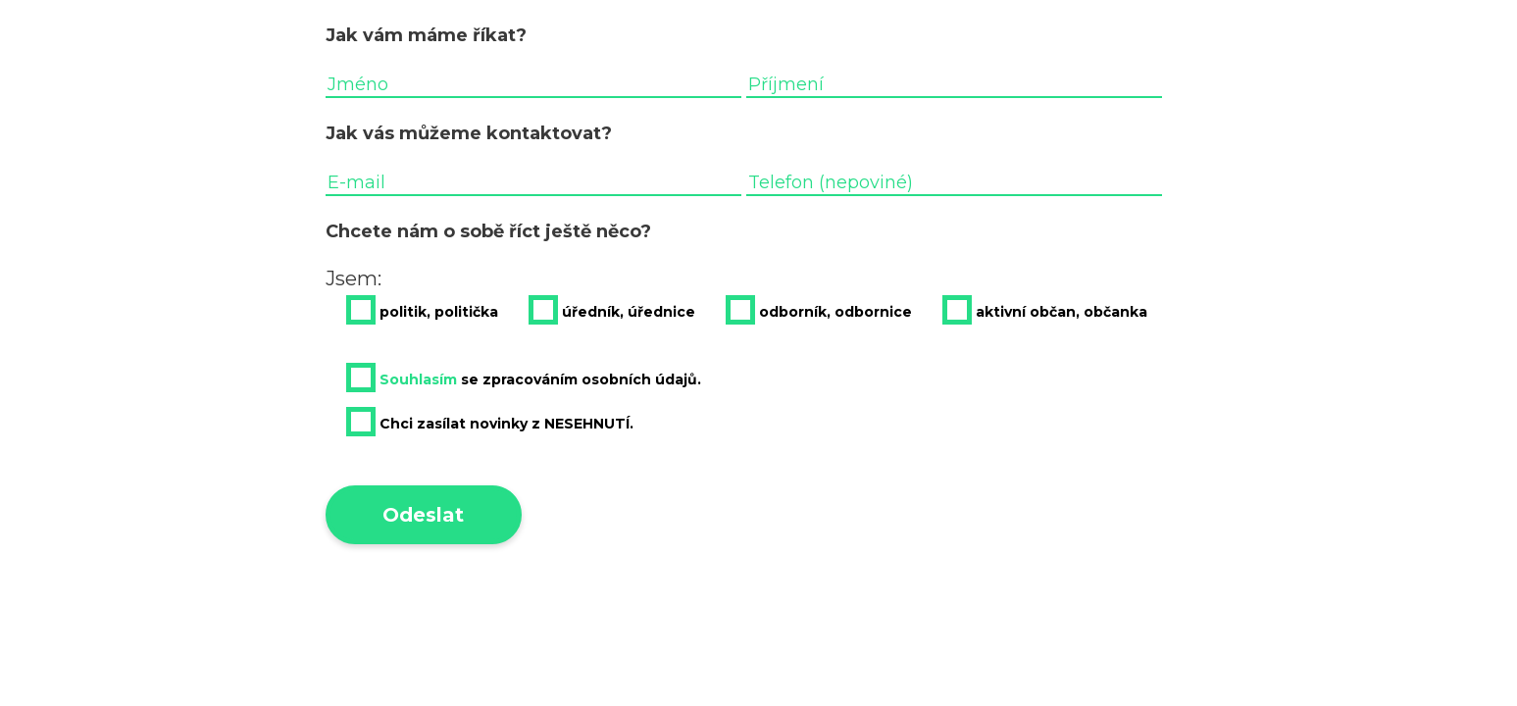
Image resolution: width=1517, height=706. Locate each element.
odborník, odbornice (819, 310)
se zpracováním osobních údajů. (523, 377)
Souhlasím (418, 379)
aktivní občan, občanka (1044, 310)
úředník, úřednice (612, 310)
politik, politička (422, 310)
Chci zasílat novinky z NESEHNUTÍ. (489, 421)
